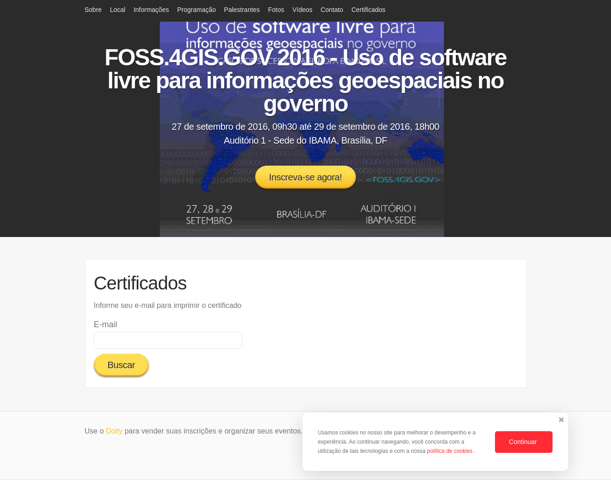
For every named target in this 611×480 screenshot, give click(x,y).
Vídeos (302, 9)
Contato (331, 9)
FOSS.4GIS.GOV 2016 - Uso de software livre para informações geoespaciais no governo (305, 80)
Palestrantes (242, 9)
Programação (196, 9)
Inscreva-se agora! (305, 177)
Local (117, 9)
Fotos (276, 9)
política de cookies (450, 451)
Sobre (93, 9)
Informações (151, 9)
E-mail (105, 324)
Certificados (368, 9)
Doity (114, 431)
